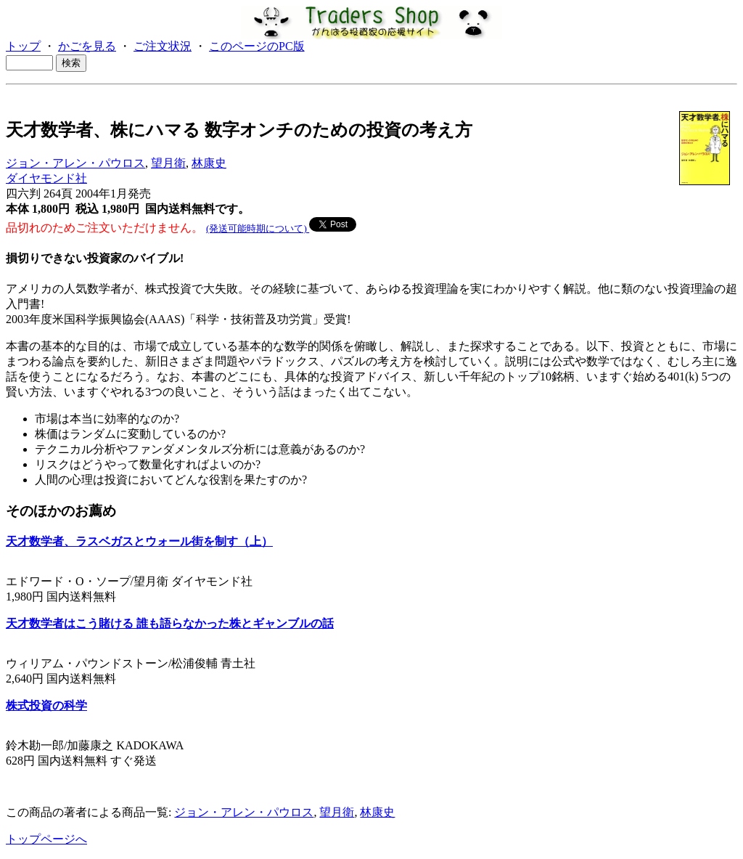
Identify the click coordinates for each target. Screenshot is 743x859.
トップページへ (46, 839)
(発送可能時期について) (257, 228)
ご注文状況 (163, 46)
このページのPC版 (257, 46)
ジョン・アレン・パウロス (75, 163)
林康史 (209, 163)
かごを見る (87, 46)
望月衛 (168, 163)
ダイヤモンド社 (46, 178)
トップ (23, 46)
